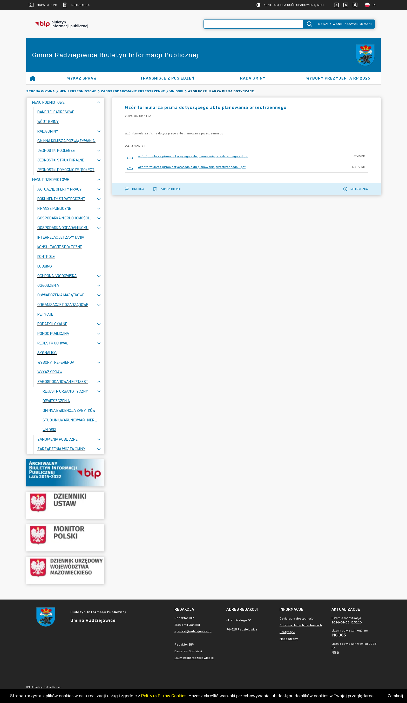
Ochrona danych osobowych (301, 625)
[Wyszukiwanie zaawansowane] (253, 24)
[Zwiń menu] (99, 103)
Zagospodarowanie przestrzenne (133, 91)
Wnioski (176, 91)
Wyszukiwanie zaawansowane (345, 24)
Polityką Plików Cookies (163, 695)
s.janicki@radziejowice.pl (193, 631)
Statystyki (287, 632)
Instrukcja (76, 5)
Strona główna (40, 91)
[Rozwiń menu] (99, 131)
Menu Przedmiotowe (77, 91)
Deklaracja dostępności (297, 618)
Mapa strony (43, 5)
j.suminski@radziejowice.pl (194, 658)
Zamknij (395, 695)
